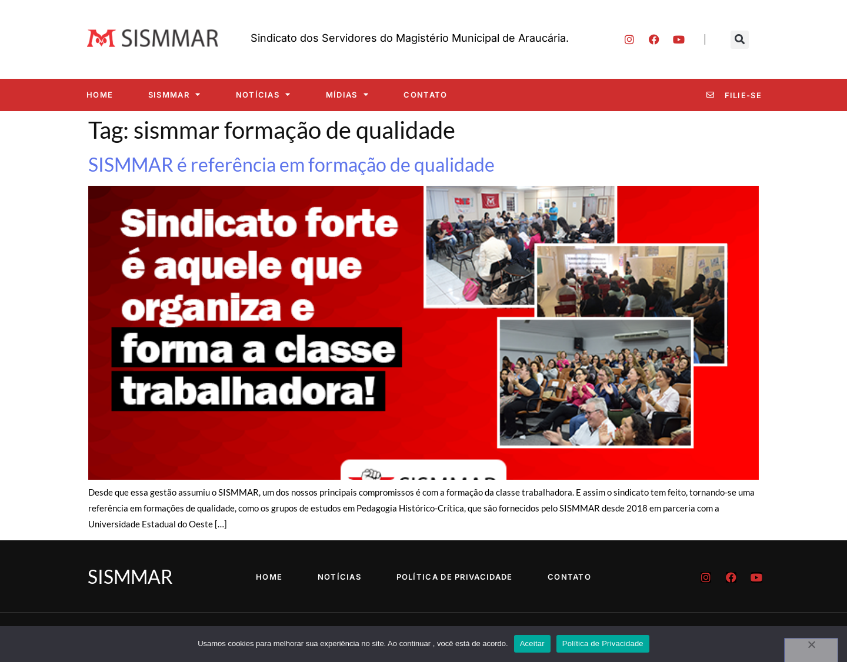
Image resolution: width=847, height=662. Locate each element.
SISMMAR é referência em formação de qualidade (291, 164)
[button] (740, 40)
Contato (425, 94)
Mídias (347, 94)
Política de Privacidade (454, 576)
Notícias (263, 94)
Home (99, 94)
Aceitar (532, 643)
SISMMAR (174, 94)
